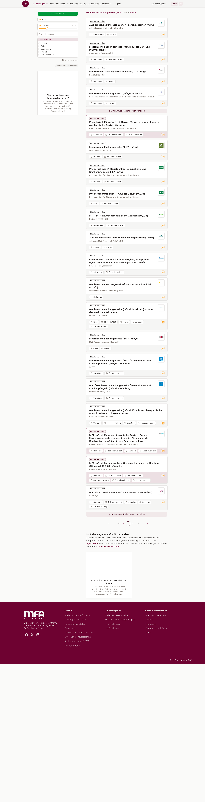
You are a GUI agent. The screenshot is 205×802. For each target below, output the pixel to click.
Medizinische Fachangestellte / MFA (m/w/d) (113, 147)
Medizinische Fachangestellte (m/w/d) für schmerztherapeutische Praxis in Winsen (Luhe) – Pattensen (125, 412)
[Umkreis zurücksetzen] (75, 25)
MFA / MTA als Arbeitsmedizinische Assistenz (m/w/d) (118, 215)
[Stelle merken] (163, 34)
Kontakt (149, 620)
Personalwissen (113, 624)
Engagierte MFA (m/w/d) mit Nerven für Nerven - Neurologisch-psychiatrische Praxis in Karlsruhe (124, 124)
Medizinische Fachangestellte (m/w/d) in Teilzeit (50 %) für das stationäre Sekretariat (121, 311)
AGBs (148, 632)
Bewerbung (70, 628)
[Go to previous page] (109, 523)
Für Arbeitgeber (126, 4)
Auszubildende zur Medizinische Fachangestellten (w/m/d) (121, 237)
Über (155, 615)
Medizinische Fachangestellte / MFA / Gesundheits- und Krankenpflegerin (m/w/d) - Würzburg (120, 362)
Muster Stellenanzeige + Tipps (120, 620)
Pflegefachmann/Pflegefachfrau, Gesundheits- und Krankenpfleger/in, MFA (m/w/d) (117, 170)
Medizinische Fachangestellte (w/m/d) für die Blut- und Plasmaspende (119, 48)
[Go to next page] (147, 523)
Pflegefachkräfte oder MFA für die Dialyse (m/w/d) (117, 194)
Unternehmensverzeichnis (77, 637)
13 (142, 524)
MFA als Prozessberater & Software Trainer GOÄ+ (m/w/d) (120, 492)
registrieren (92, 543)
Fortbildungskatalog (43, 4)
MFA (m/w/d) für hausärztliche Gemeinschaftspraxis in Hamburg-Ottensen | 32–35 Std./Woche (124, 464)
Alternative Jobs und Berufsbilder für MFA (57, 96)
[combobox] (56, 34)
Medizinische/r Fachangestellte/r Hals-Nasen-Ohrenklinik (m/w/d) (120, 286)
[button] (147, 4)
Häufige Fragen (72, 645)
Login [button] (140, 4)
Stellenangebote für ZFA (76, 641)
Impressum (151, 624)
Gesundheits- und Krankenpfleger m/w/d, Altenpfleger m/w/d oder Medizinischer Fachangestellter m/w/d (119, 261)
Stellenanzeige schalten (117, 615)
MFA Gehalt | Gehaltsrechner (78, 632)
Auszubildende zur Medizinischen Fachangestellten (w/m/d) (122, 25)
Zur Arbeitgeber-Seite (108, 546)
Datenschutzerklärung (156, 628)
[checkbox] (39, 43)
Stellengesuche (24, 4)
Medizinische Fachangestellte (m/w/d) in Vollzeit (115, 93)
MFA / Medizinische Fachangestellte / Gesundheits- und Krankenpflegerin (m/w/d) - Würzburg (120, 387)
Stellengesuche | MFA (75, 620)
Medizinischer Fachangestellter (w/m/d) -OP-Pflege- (118, 71)
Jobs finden (57, 14)
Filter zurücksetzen (70, 60)
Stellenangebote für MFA (77, 615)
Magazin (84, 4)
